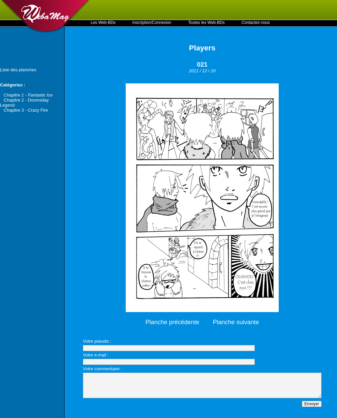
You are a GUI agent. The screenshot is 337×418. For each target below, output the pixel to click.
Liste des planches (18, 69)
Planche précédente (172, 322)
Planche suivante (236, 322)
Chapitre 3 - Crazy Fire (26, 110)
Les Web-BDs (103, 22)
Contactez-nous (256, 22)
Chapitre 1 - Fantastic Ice (28, 95)
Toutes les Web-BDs (206, 22)
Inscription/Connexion (151, 22)
